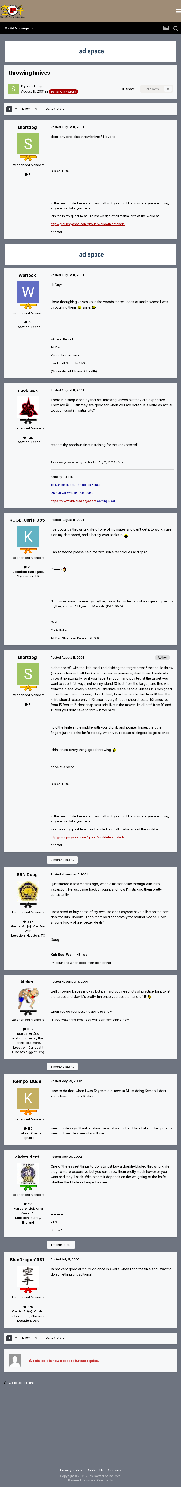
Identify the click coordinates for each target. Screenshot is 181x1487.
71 (28, 174)
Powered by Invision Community (90, 1480)
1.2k (28, 437)
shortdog (34, 86)
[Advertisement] (90, 1430)
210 (28, 567)
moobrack (27, 390)
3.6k (28, 1029)
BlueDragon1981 (27, 1259)
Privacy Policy (71, 1470)
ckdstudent (27, 1156)
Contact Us (94, 1470)
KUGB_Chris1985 (27, 520)
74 (28, 322)
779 (28, 1307)
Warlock (27, 275)
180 (28, 1128)
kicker (27, 981)
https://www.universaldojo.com (73, 501)
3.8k (28, 921)
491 (28, 1204)
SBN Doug (27, 874)
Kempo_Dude (27, 1081)
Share (128, 89)
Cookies (114, 1470)
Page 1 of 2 (55, 109)
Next (26, 109)
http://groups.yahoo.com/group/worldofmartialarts (88, 224)
